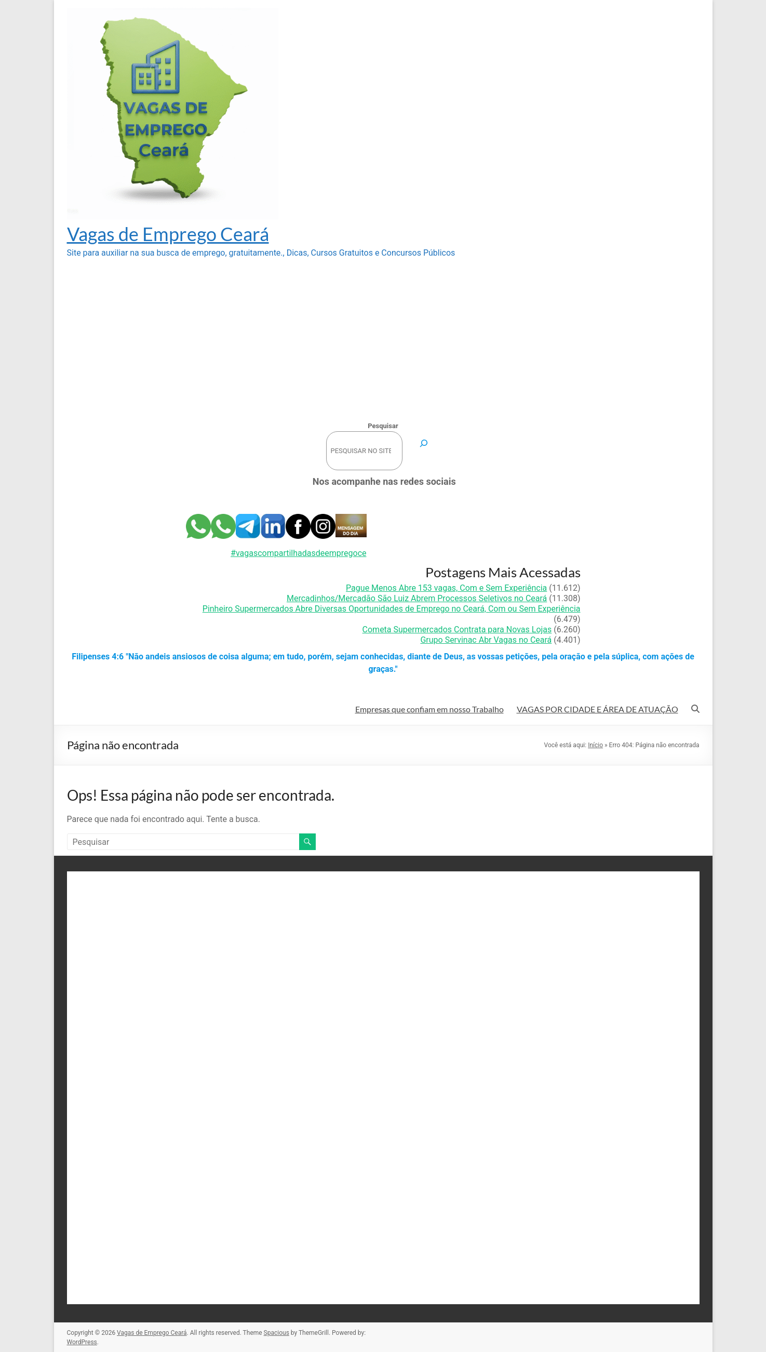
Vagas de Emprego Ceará (168, 233)
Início (595, 745)
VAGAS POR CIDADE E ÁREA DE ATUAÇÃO (597, 709)
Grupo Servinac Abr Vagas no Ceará (486, 640)
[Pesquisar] (424, 443)
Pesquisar (383, 426)
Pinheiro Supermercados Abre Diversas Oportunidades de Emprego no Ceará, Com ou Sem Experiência (392, 609)
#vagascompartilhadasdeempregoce (298, 553)
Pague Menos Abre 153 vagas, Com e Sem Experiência (446, 588)
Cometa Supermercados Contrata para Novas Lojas (457, 629)
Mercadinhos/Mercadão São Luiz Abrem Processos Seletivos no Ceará (417, 598)
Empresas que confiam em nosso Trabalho (429, 709)
